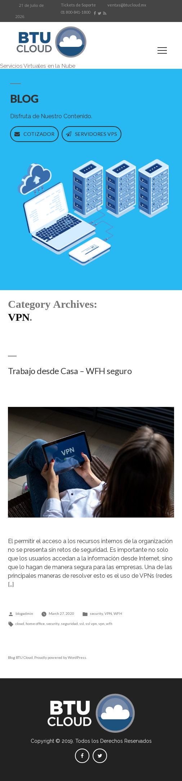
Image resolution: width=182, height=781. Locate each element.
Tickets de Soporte (78, 5)
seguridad (69, 623)
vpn (101, 623)
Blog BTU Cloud (20, 657)
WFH (118, 613)
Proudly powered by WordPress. (60, 657)
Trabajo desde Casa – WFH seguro (70, 371)
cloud (19, 623)
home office (35, 623)
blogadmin (24, 613)
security (96, 613)
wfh (109, 623)
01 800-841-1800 (75, 12)
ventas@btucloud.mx (126, 5)
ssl (81, 623)
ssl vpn (91, 623)
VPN (108, 613)
